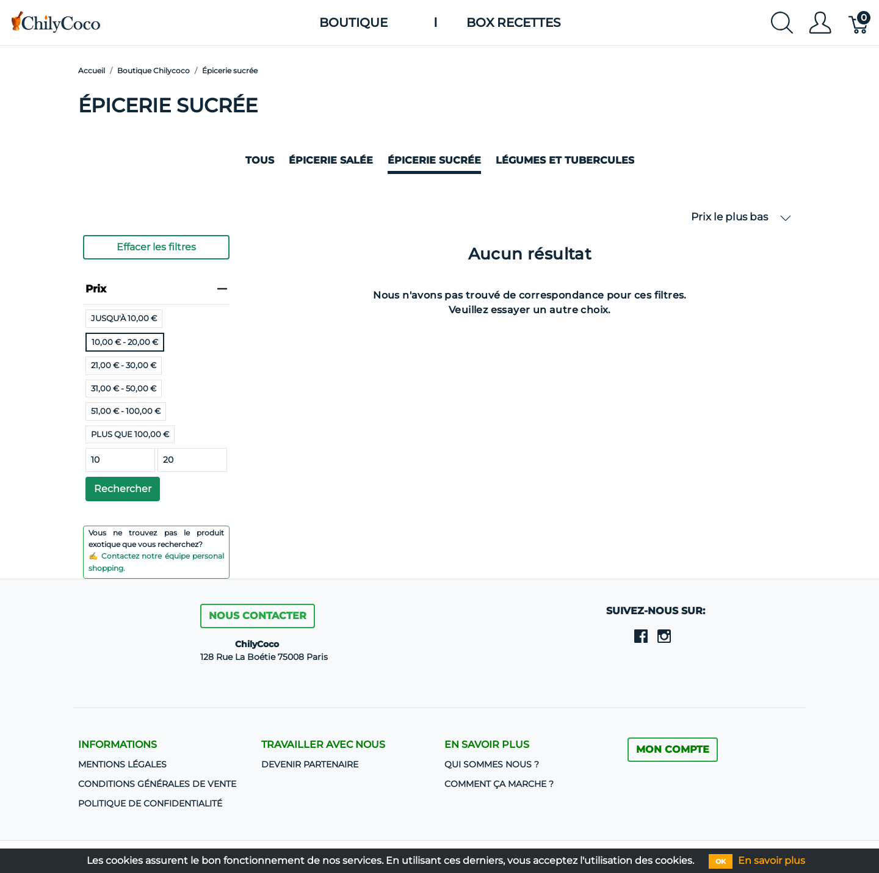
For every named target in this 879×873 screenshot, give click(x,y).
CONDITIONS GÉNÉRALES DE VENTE (157, 783)
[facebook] (641, 635)
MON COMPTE (672, 749)
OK (720, 861)
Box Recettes (513, 22)
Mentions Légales (122, 764)
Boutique (353, 22)
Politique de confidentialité (150, 803)
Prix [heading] (156, 289)
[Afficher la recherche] (782, 23)
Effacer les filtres (156, 247)
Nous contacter (257, 615)
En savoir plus (771, 860)
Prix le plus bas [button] (741, 217)
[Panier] (859, 23)
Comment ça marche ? (499, 783)
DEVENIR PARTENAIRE (309, 764)
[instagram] (664, 635)
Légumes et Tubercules (565, 160)
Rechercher (122, 488)
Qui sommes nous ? (491, 764)
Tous (259, 160)
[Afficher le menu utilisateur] (820, 23)
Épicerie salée (331, 160)
